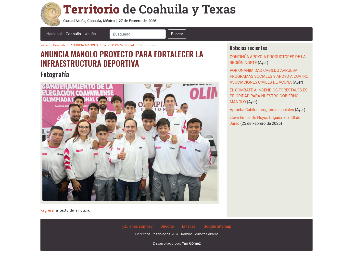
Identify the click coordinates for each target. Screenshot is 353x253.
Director (167, 226)
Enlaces (189, 226)
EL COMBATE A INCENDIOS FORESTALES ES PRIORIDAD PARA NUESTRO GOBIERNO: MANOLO (268, 96)
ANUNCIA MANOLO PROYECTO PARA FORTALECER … (108, 45)
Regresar (47, 210)
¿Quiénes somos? (137, 226)
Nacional (54, 34)
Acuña (90, 34)
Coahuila (73, 34)
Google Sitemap (217, 226)
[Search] (138, 34)
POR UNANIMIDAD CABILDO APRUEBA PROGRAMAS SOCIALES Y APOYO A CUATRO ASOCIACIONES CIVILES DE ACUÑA (269, 76)
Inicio (44, 45)
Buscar (177, 34)
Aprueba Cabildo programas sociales (262, 109)
